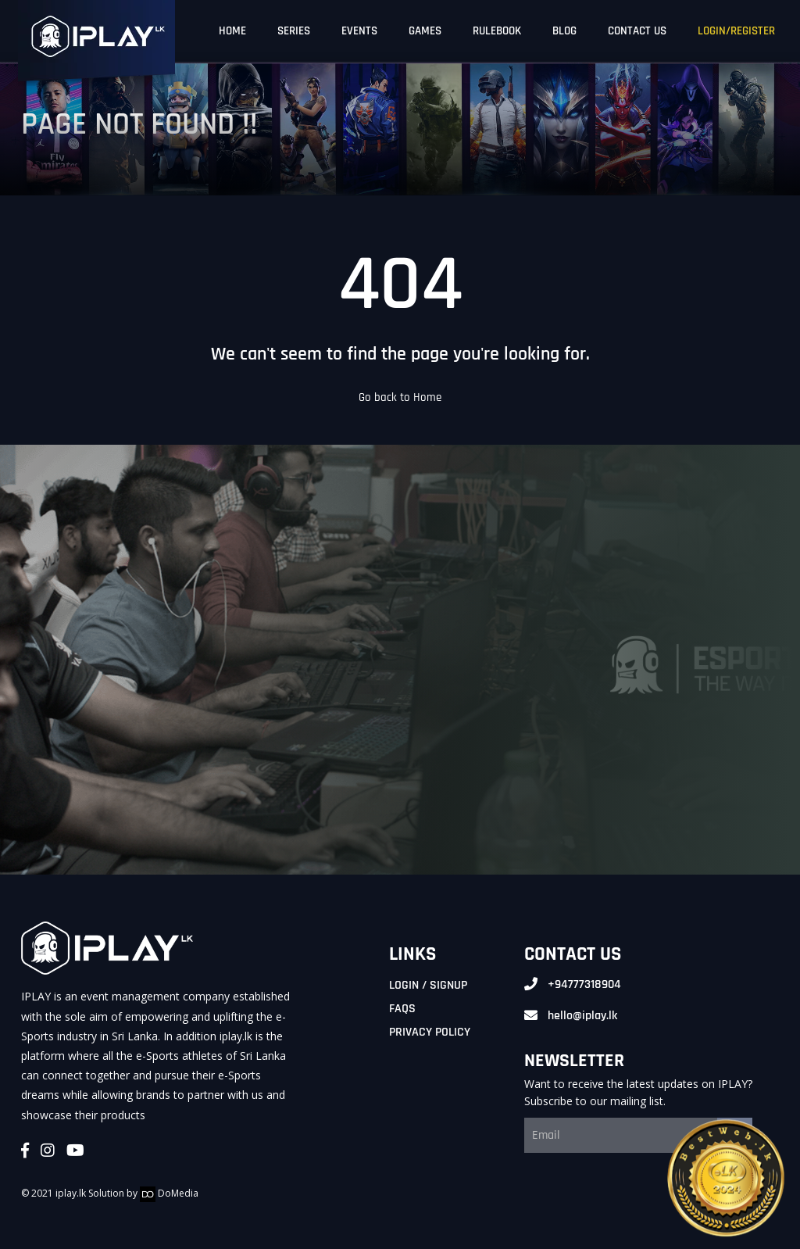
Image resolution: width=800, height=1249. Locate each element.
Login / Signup (428, 985)
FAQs (402, 1008)
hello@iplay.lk (582, 1015)
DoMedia (169, 1193)
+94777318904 (584, 984)
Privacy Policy (429, 1032)
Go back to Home (400, 397)
